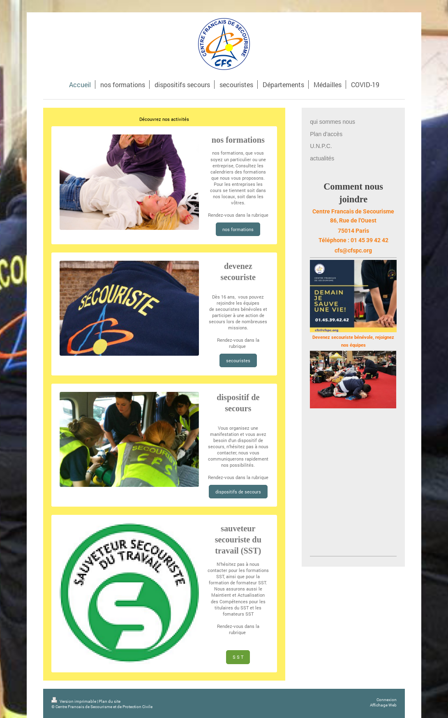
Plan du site (109, 701)
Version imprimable (74, 701)
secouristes (238, 360)
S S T (238, 657)
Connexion (386, 699)
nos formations (227, 153)
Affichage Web (383, 705)
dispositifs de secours (238, 492)
